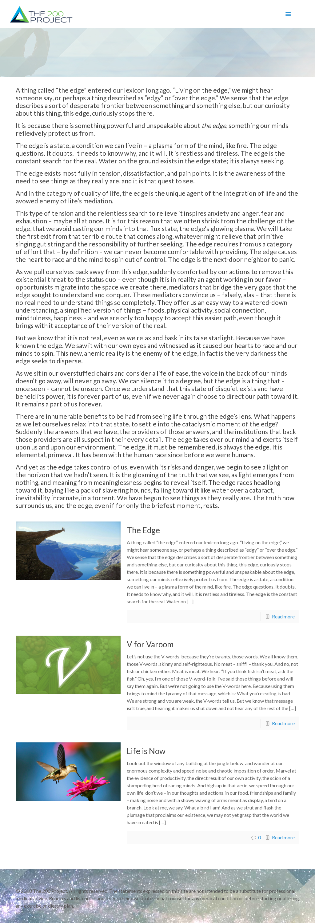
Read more (283, 616)
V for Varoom (150, 644)
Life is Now (146, 751)
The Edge (143, 530)
